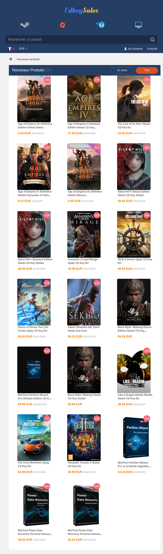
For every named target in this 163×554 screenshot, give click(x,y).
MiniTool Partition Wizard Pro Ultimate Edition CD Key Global (35, 398)
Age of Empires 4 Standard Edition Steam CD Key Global (84, 127)
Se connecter (135, 48)
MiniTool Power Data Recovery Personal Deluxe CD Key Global (34, 534)
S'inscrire (152, 48)
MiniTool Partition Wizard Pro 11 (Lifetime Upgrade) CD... (133, 466)
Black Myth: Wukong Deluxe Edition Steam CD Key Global (134, 331)
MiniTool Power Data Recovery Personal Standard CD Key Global (85, 534)
